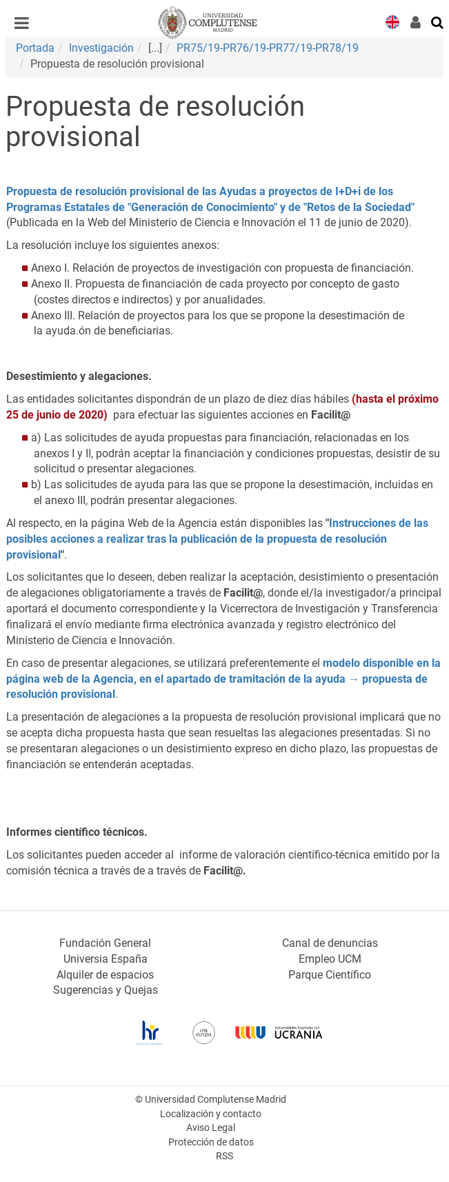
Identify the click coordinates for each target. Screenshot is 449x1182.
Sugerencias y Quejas (105, 989)
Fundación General (105, 943)
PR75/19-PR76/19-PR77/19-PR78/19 (268, 47)
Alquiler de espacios (105, 974)
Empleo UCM (330, 958)
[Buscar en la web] (438, 21)
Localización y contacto (210, 1114)
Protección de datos (211, 1142)
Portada (35, 47)
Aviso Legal (210, 1128)
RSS (224, 1156)
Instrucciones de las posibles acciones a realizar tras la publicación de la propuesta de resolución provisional (217, 539)
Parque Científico (329, 974)
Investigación (101, 47)
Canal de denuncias (330, 943)
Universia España (105, 958)
